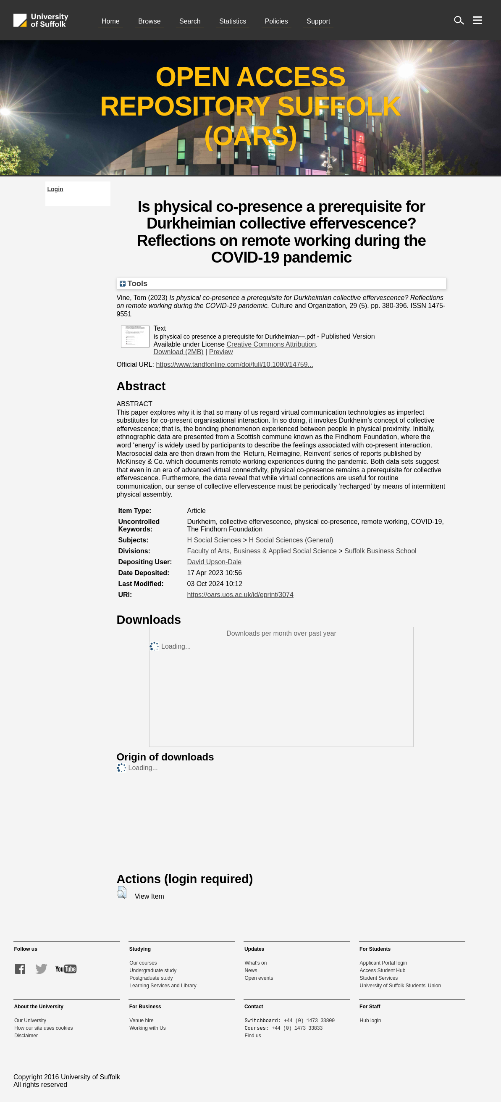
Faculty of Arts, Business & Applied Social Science (262, 551)
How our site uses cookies (43, 1028)
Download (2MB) (179, 351)
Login (55, 189)
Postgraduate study (151, 978)
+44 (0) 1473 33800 (309, 1020)
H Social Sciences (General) (291, 540)
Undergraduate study (152, 970)
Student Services (379, 978)
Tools (134, 283)
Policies (276, 21)
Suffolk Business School (380, 551)
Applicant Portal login (383, 963)
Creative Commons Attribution (271, 344)
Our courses (143, 963)
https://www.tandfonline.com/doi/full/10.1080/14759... (234, 364)
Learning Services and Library (162, 986)
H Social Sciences (214, 540)
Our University (30, 1020)
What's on (255, 963)
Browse (149, 21)
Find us (252, 1036)
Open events (258, 978)
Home (111, 21)
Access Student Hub (383, 970)
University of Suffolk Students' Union (400, 986)
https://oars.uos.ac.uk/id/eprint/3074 (240, 594)
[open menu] (477, 20)
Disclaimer (26, 1036)
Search (190, 21)
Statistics (232, 21)
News (250, 970)
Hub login (370, 1020)
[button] (121, 892)
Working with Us (147, 1028)
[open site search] (459, 20)
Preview (221, 351)
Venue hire (141, 1020)
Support (318, 21)
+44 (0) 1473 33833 (297, 1027)
